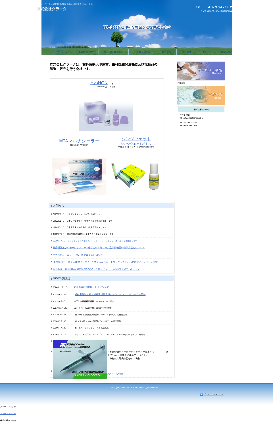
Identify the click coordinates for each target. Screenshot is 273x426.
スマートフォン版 (8, 413)
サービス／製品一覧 (201, 71)
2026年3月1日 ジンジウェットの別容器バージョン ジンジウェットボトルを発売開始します (95, 241)
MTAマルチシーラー (79, 140)
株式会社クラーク (72, 9)
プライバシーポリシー (214, 394)
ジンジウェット (136, 139)
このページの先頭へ (116, 374)
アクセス (201, 95)
